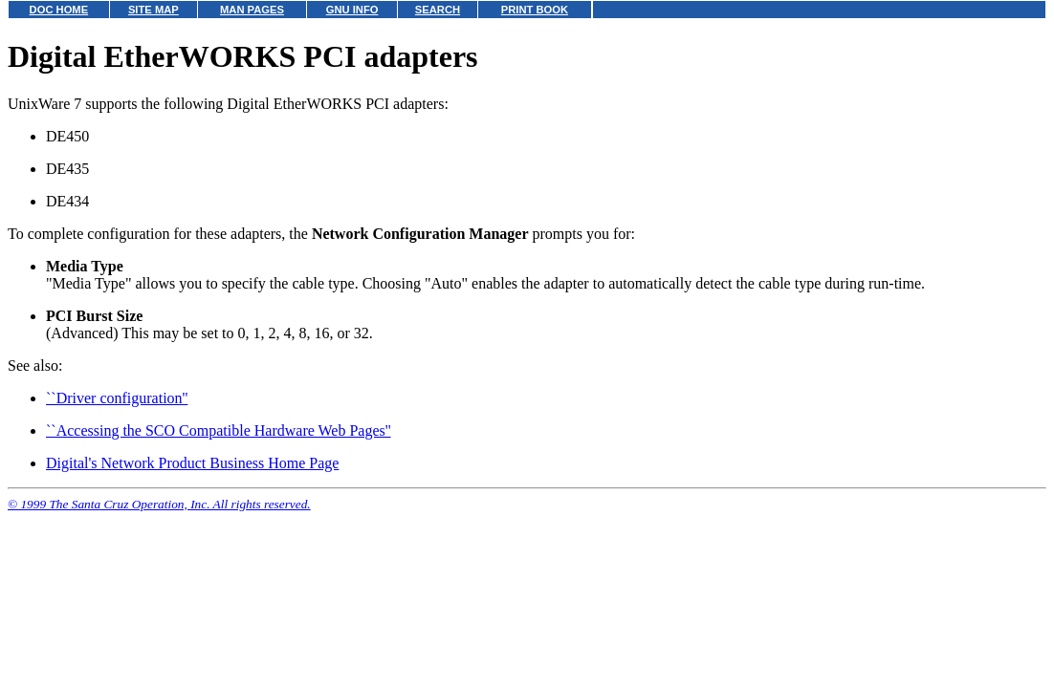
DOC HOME (59, 9)
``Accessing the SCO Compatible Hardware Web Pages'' (218, 430)
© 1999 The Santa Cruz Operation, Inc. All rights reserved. (159, 504)
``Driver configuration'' (116, 398)
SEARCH (437, 9)
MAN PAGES (252, 9)
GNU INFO (352, 9)
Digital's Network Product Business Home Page (192, 463)
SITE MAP (153, 9)
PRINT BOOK (534, 9)
